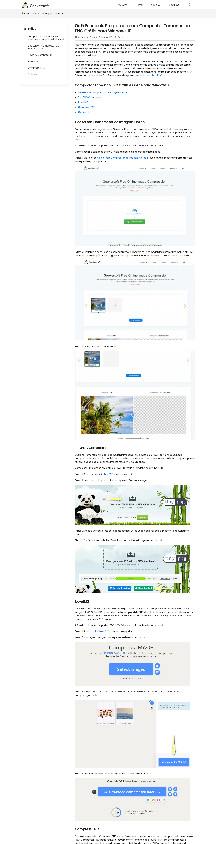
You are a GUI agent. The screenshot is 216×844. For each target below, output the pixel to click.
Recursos (174, 4)
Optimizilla (33, 74)
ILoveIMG (33, 61)
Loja (140, 4)
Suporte (155, 4)
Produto (124, 4)
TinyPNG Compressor (40, 55)
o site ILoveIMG (100, 631)
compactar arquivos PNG (147, 75)
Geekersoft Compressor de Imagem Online (43, 47)
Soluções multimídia (53, 13)
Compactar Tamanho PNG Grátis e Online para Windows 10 (46, 38)
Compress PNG (36, 67)
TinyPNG (108, 474)
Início (27, 13)
